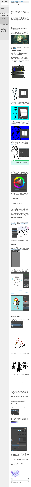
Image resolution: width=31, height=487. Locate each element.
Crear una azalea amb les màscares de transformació (4, 31)
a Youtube (15, 48)
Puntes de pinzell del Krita (4, 29)
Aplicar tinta (2, 28)
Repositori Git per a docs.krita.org (21, 484)
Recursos (2, 38)
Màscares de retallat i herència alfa (4, 15)
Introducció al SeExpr (3, 33)
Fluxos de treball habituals (4, 17)
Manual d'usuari (2, 8)
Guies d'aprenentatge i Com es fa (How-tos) (4, 13)
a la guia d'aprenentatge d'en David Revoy (21, 166)
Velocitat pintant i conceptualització (3, 18)
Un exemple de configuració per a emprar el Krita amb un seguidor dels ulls (4, 25)
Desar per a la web (3, 32)
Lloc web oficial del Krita (14, 484)
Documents (12, 1)
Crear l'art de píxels (3, 23)
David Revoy (22, 34)
